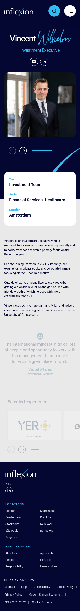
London (10, 510)
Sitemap (9, 587)
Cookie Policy (65, 587)
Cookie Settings (42, 602)
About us (11, 553)
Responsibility (14, 566)
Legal (24, 587)
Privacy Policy (13, 594)
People (9, 560)
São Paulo (11, 530)
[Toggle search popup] (54, 11)
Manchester (47, 510)
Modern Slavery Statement (45, 594)
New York (46, 524)
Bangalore (46, 530)
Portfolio (45, 560)
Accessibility (42, 587)
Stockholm (12, 524)
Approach (46, 553)
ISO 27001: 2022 (15, 602)
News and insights (52, 566)
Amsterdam (13, 517)
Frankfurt (46, 517)
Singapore (11, 537)
